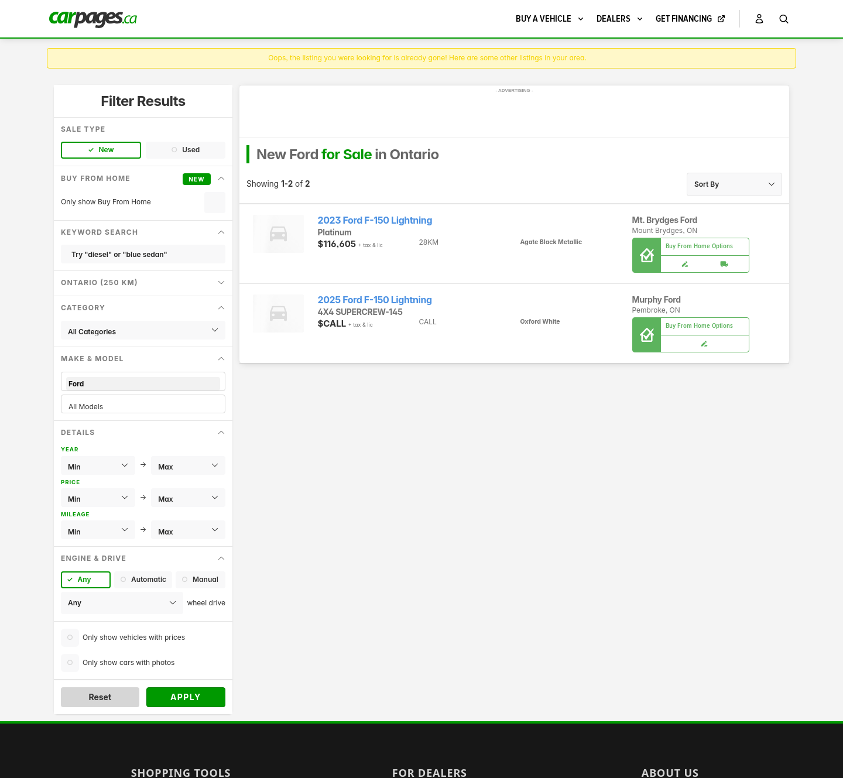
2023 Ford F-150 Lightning (375, 220)
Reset (99, 697)
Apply (185, 697)
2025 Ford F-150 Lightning (375, 300)
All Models (143, 406)
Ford (143, 383)
